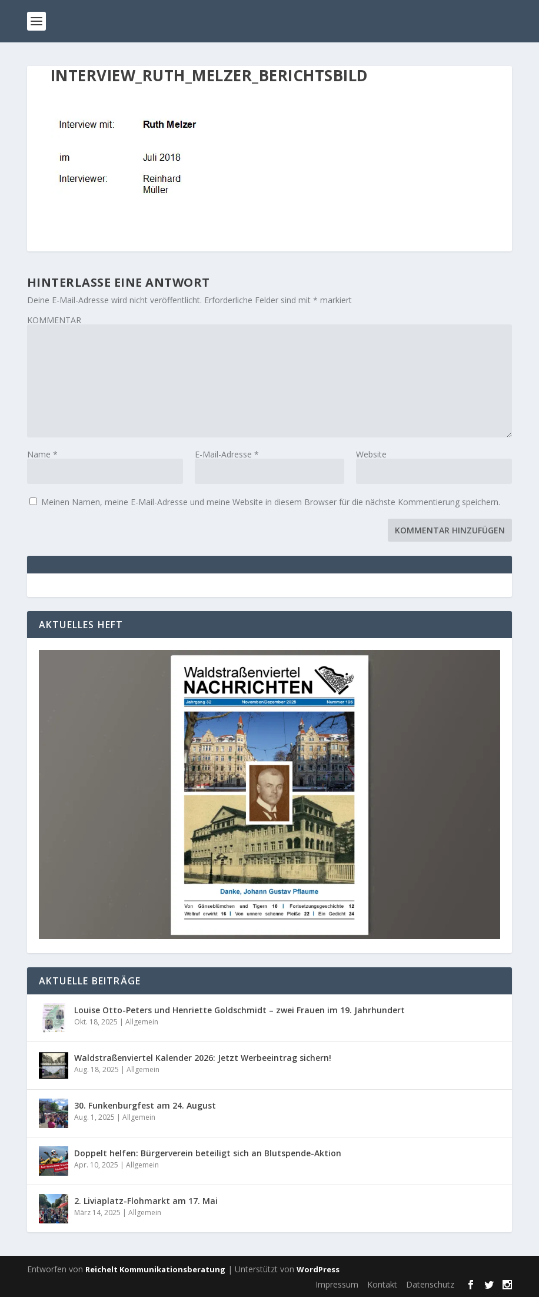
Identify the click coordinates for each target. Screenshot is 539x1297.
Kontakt (382, 1284)
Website (371, 454)
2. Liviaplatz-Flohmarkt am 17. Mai (146, 1200)
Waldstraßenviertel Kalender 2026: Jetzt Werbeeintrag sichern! (202, 1057)
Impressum (336, 1284)
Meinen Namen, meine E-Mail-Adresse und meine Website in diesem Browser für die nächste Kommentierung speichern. (270, 501)
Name (42, 454)
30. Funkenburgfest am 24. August (145, 1105)
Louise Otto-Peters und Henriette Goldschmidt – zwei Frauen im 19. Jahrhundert (239, 1010)
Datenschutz (430, 1284)
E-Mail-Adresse (227, 454)
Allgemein (141, 1022)
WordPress (318, 1269)
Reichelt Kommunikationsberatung (155, 1269)
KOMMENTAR (54, 320)
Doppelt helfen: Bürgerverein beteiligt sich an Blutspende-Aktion (207, 1153)
